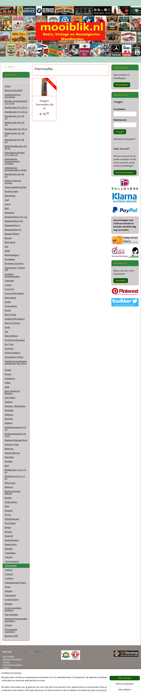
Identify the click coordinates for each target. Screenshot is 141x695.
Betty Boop (10, 242)
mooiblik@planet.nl (10, 670)
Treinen (8, 569)
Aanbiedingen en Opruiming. (13, 95)
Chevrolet (9, 280)
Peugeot (9, 510)
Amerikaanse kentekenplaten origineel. (12, 161)
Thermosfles (11, 565)
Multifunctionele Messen (12, 492)
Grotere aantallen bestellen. (13, 609)
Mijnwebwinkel (97, 690)
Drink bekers (11, 306)
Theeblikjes (10, 553)
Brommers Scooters (14, 263)
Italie (7, 387)
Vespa (7, 586)
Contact (8, 625)
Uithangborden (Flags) (15, 582)
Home (7, 86)
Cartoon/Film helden (14, 293)
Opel (7, 506)
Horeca (8, 374)
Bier (7, 246)
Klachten (6, 668)
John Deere (10, 397)
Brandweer (10, 259)
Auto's (8, 204)
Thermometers (12, 561)
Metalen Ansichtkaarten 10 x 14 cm (16, 102)
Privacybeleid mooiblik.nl (11, 630)
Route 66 (9, 536)
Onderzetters (11, 502)
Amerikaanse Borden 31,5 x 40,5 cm (15, 153)
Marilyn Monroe (12, 453)
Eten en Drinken (12, 323)
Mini (7, 465)
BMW (7, 250)
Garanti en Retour (10, 676)
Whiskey (9, 603)
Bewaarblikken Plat (14, 221)
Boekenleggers (12, 255)
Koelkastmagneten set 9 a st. (15, 434)
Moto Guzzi (10, 483)
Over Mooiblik (16, 614)
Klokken (8, 423)
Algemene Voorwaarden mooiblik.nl (16, 619)
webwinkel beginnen (75, 690)
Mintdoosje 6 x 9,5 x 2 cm (15, 477)
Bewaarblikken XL (13, 229)
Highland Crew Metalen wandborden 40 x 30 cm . (16, 363)
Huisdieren (10, 378)
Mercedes (9, 457)
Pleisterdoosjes (12, 519)
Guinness (9, 348)
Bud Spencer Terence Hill (15, 268)
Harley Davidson (12, 352)
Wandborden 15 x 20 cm (16, 111)
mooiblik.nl (36, 651)
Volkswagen (10, 595)
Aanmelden (120, 280)
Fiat (6, 331)
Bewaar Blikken (12, 233)
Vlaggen (8, 591)
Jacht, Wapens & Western (12, 392)
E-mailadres (120, 109)
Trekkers (9, 578)
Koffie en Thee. (12, 444)
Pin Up (8, 514)
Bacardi (8, 238)
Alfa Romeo (10, 195)
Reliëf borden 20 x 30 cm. (14, 123)
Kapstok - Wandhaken (15, 406)
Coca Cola (9, 289)
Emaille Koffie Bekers (15, 319)
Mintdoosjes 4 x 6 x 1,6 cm (15, 471)
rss (65, 690)
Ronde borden (11, 191)
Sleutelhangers (12, 540)
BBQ (7, 208)
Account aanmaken (125, 172)
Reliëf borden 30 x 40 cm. (14, 134)
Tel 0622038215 (9, 673)
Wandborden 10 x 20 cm (16, 107)
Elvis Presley (10, 314)
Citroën (8, 285)
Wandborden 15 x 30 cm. (14, 117)
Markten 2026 (11, 636)
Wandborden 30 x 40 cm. (14, 140)
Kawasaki (9, 410)
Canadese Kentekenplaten (12, 275)
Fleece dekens (11, 335)
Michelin (9, 461)
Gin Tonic (9, 344)
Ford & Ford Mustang (15, 340)
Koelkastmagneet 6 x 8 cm (15, 428)
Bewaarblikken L (12, 225)
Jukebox (8, 401)
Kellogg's (9, 414)
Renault (8, 531)
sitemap (60, 690)
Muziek (8, 497)
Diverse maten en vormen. (13, 181)
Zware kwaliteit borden (15, 187)
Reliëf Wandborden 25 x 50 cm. (16, 147)
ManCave (9, 448)
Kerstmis (9, 418)
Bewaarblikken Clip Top (16, 217)
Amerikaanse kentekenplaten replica (15, 168)
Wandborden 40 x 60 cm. (14, 175)
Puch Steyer (10, 523)
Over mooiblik (8, 656)
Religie (8, 527)
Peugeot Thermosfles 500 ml (44, 104)
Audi (7, 199)
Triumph (9, 574)
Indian (8, 382)
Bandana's (10, 212)
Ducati (8, 310)
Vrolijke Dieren (12, 599)
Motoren (9, 487)
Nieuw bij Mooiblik (13, 90)
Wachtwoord (120, 120)
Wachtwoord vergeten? (124, 139)
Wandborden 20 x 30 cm (16, 129)
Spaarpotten (11, 544)
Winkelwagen (121, 84)
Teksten (8, 557)
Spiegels (9, 548)
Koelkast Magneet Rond (16, 440)
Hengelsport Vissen (14, 357)
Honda (8, 370)
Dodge (8, 301)
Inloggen (120, 131)
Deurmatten (10, 297)
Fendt (7, 327)
